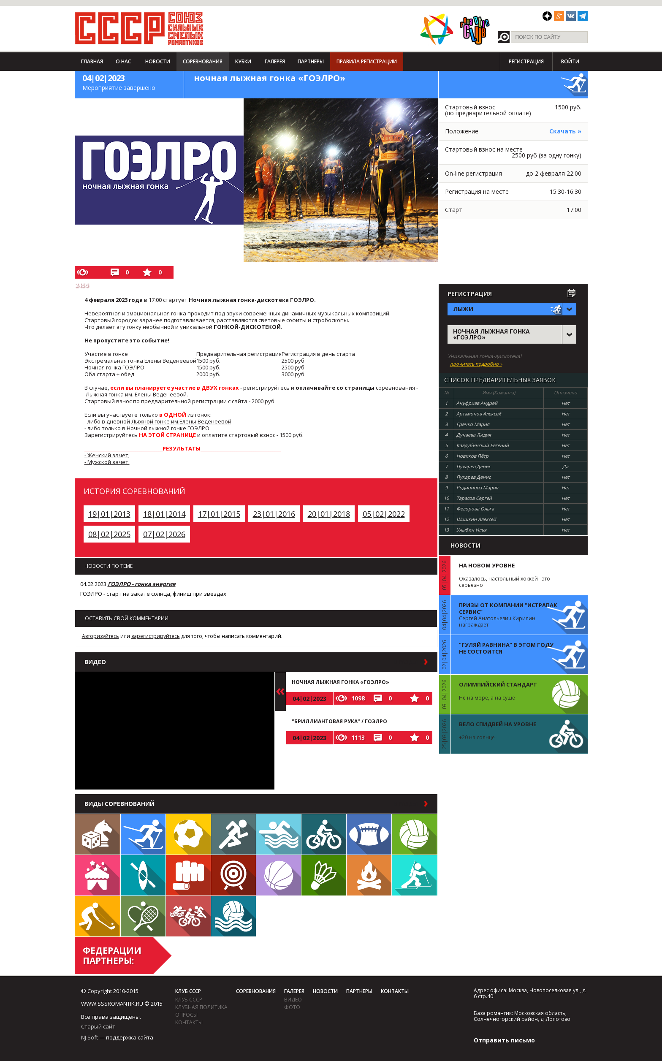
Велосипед (323, 834)
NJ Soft (89, 1037)
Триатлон (188, 916)
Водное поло (233, 916)
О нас (123, 61)
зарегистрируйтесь (155, 636)
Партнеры (311, 61)
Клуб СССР (188, 991)
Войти (570, 61)
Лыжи (143, 834)
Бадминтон (323, 875)
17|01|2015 (219, 514)
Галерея (275, 61)
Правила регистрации (366, 61)
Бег (233, 834)
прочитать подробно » (476, 364)
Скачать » (565, 131)
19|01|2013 (109, 514)
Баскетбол (278, 875)
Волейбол (414, 834)
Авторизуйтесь (100, 636)
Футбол (188, 834)
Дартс (233, 875)
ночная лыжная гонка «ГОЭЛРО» (340, 682)
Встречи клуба (97, 875)
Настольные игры (97, 834)
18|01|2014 (164, 514)
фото (292, 1007)
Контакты (189, 1022)
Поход (369, 875)
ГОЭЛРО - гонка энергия (142, 584)
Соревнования (202, 61)
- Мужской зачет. (107, 462)
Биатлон (414, 875)
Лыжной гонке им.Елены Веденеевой (181, 421)
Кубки (243, 61)
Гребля (143, 875)
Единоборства (188, 875)
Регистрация (526, 61)
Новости (157, 61)
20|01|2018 (329, 514)
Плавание (278, 834)
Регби (369, 834)
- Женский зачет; (107, 455)
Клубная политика (201, 1007)
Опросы (186, 1014)
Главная (92, 61)
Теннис (143, 916)
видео (293, 999)
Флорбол (97, 916)
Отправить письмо (504, 1040)
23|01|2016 (274, 514)
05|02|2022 (384, 514)
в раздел (406, 662)
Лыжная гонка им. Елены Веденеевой (136, 394)
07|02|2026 (164, 534)
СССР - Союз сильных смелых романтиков (139, 28)
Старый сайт (98, 1026)
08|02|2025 (109, 534)
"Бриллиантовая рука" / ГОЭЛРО (339, 721)
